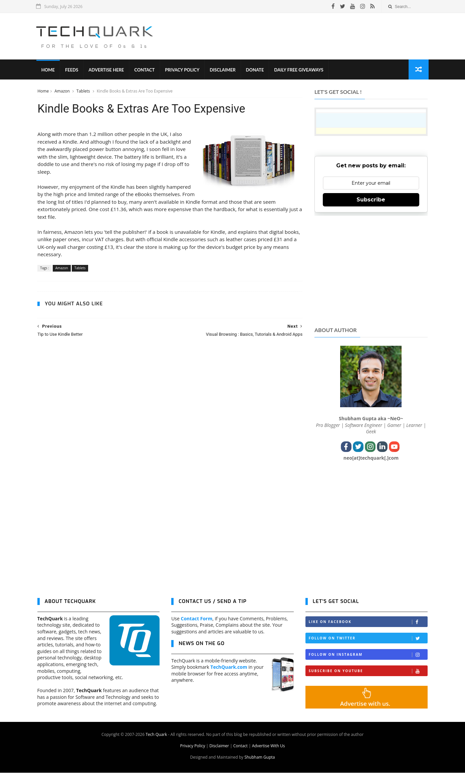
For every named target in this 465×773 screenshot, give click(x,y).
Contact (145, 70)
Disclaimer (223, 70)
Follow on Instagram (368, 655)
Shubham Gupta (259, 757)
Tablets (83, 91)
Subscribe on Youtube (368, 671)
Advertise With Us (268, 746)
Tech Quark (156, 735)
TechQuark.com (228, 667)
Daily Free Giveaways (299, 70)
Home (49, 70)
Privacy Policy (183, 70)
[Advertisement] (306, 36)
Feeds (72, 70)
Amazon (62, 91)
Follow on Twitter (368, 638)
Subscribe (371, 200)
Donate (256, 70)
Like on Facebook (368, 622)
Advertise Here (107, 70)
